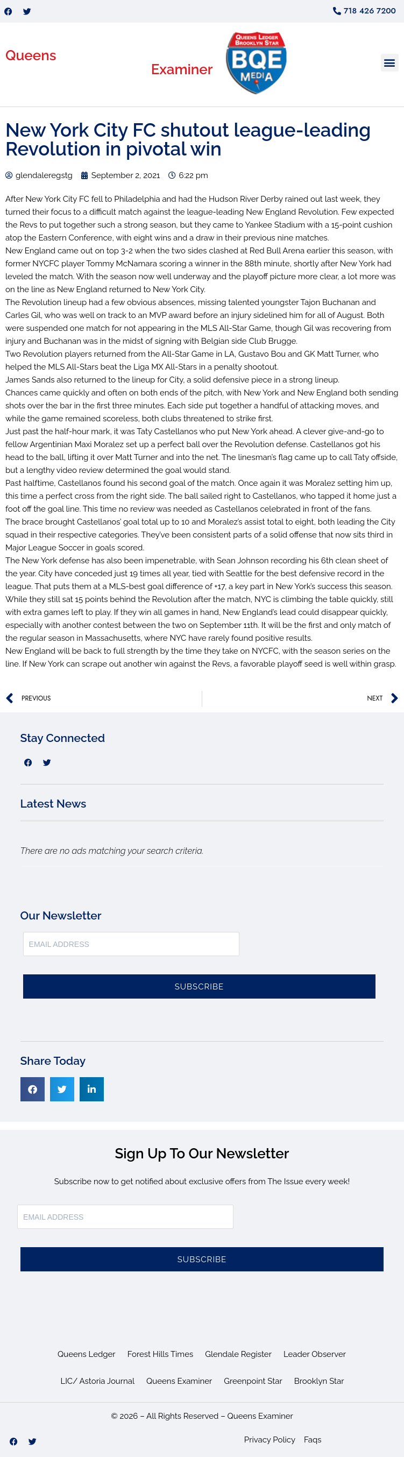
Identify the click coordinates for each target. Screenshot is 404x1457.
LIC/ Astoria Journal (97, 1381)
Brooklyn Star (319, 1381)
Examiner (182, 69)
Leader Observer (314, 1354)
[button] (390, 63)
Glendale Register (238, 1354)
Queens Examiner (179, 1381)
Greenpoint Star (253, 1381)
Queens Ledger (87, 1354)
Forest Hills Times (160, 1354)
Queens (30, 55)
